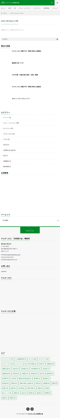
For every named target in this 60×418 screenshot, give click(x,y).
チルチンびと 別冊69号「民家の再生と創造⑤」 (27, 87)
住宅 (9, 8)
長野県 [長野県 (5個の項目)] (47, 393)
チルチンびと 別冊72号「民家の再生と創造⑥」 (27, 51)
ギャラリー (37, 8)
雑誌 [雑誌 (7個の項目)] (4, 398)
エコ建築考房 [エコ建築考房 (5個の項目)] (20, 359)
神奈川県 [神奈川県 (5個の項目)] (31, 388)
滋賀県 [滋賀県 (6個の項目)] (46, 383)
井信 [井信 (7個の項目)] (41, 364)
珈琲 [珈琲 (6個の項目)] (54, 383)
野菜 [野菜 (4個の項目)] (31, 393)
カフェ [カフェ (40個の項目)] (32, 359)
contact (3, 271)
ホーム (3, 8)
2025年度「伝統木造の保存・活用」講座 (25, 75)
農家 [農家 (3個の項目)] (16, 393)
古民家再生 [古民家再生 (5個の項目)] (35, 369)
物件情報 (46, 8)
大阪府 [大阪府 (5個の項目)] (25, 373)
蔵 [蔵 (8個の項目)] (47, 388)
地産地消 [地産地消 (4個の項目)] (6, 373)
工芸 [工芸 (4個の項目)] (13, 378)
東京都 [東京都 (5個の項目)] (46, 378)
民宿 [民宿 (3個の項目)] (38, 383)
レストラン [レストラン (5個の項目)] (20, 364)
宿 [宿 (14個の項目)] (42, 373)
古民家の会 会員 (8, 150)
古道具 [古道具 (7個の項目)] (46, 369)
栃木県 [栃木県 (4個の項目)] (5, 383)
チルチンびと (7, 134)
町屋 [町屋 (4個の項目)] (13, 388)
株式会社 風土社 (6, 244)
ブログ (5, 139)
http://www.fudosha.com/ (11, 255)
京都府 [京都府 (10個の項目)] (50, 364)
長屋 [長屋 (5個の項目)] (39, 393)
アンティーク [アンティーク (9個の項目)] (7, 359)
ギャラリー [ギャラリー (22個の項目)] (44, 359)
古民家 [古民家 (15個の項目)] (24, 369)
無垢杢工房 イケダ (18, 63)
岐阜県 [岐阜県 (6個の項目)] (50, 373)
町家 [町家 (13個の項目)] (5, 388)
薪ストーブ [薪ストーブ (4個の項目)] (6, 393)
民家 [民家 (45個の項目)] (14, 383)
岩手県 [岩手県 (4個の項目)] (5, 378)
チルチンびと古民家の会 (35, 414)
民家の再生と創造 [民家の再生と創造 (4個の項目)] (26, 383)
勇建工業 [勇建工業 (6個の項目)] (6, 369)
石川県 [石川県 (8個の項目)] (21, 388)
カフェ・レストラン (25, 8)
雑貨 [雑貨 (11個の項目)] (13, 398)
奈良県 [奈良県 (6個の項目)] (34, 373)
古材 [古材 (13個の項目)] (15, 369)
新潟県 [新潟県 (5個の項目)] (37, 378)
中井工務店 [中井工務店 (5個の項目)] (31, 364)
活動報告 (6, 161)
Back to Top (30, 231)
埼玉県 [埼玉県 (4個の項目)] (16, 373)
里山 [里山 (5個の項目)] (24, 393)
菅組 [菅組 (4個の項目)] (40, 388)
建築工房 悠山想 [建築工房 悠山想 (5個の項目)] (25, 378)
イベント (55, 8)
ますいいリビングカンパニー (21, 98)
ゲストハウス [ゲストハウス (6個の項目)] (7, 364)
